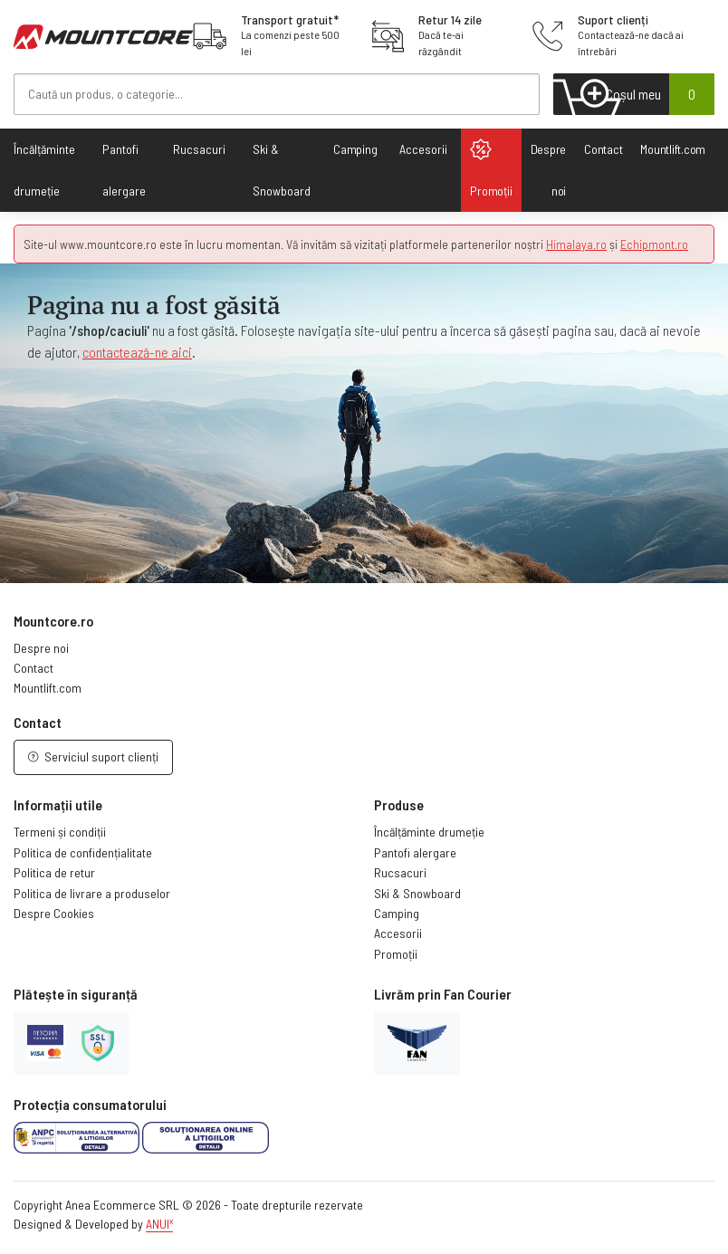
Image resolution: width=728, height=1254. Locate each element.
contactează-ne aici (137, 351)
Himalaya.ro (576, 244)
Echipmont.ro (654, 244)
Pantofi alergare (415, 852)
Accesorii (398, 933)
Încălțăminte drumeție (429, 831)
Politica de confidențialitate (83, 852)
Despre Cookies (54, 913)
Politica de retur (54, 872)
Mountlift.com (672, 149)
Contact (603, 149)
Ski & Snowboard (417, 893)
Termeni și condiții (60, 831)
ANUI (159, 1223)
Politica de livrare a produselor (92, 893)
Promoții (491, 168)
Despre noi (549, 169)
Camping (355, 149)
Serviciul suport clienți (93, 756)
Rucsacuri (400, 872)
